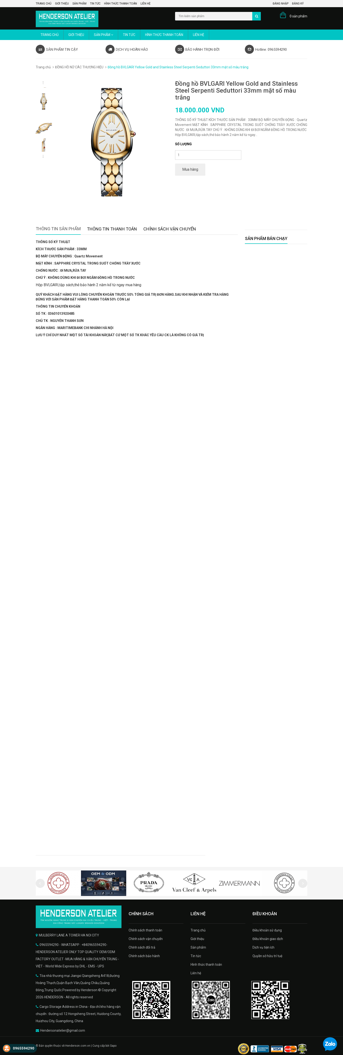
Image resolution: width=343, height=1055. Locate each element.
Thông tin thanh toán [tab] (112, 228)
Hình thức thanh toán (120, 3)
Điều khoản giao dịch (267, 939)
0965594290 (23, 1048)
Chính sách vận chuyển (146, 939)
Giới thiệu (62, 3)
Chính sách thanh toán (145, 930)
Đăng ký (298, 3)
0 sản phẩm (298, 16)
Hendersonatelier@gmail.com (62, 1030)
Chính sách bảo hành (144, 956)
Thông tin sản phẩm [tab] (58, 228)
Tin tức (95, 3)
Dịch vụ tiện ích (263, 947)
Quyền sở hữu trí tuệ (267, 956)
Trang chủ (43, 3)
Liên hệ (146, 3)
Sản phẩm (79, 3)
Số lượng (183, 144)
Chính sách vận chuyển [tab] (169, 228)
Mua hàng (190, 169)
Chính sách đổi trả (142, 947)
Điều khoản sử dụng (267, 930)
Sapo (113, 1045)
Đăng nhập (280, 3)
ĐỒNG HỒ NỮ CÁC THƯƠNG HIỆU (79, 67)
